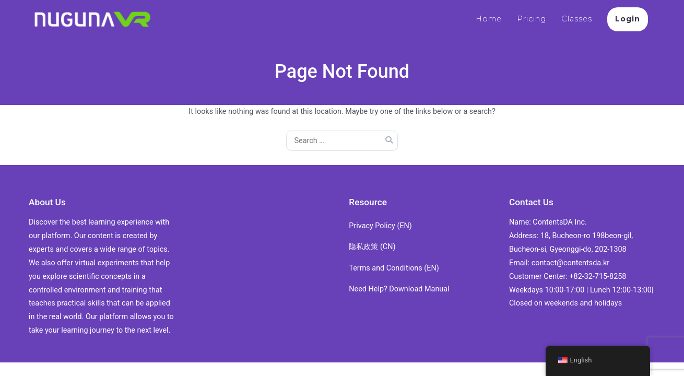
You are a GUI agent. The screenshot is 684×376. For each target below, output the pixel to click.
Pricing (531, 19)
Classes (576, 19)
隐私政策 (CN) (372, 246)
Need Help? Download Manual (399, 289)
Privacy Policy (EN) (380, 225)
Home (489, 19)
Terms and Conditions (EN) (394, 268)
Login (627, 19)
